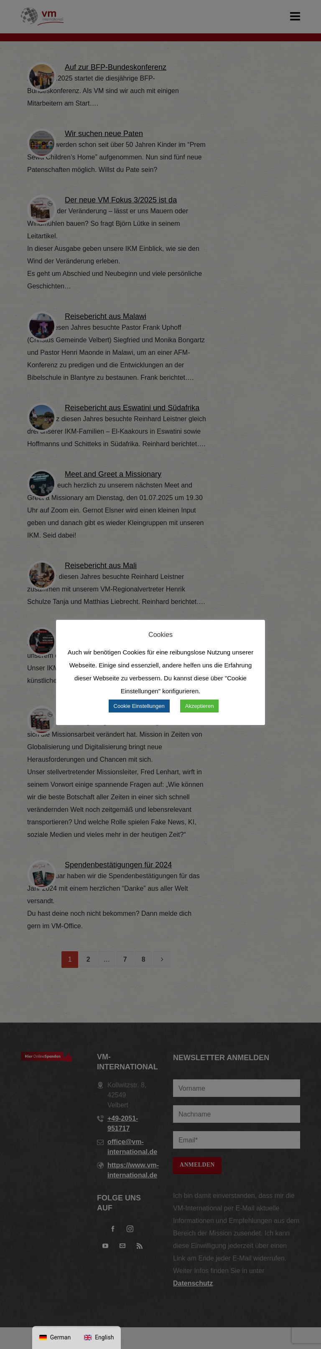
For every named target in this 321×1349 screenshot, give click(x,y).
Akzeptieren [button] (199, 706)
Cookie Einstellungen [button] (139, 706)
